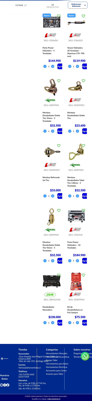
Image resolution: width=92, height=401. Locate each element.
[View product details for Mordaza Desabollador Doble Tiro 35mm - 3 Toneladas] (51, 106)
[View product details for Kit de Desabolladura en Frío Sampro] (76, 299)
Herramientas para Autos (57, 363)
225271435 (23, 376)
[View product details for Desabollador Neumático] (51, 299)
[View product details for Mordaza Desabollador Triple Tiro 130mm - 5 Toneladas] (76, 170)
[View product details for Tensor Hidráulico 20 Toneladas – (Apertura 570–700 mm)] (76, 41)
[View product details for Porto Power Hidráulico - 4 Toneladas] (51, 41)
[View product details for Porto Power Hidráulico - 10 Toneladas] (76, 235)
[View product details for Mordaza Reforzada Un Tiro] (51, 170)
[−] (44, 66)
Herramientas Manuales (56, 353)
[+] (52, 66)
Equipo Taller (52, 360)
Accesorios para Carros (56, 370)
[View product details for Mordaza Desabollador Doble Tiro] (76, 106)
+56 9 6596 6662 (26, 374)
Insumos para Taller (54, 374)
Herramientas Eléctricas (56, 367)
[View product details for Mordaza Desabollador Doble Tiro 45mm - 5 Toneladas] (51, 235)
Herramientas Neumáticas (57, 357)
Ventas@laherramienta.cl (29, 367)
